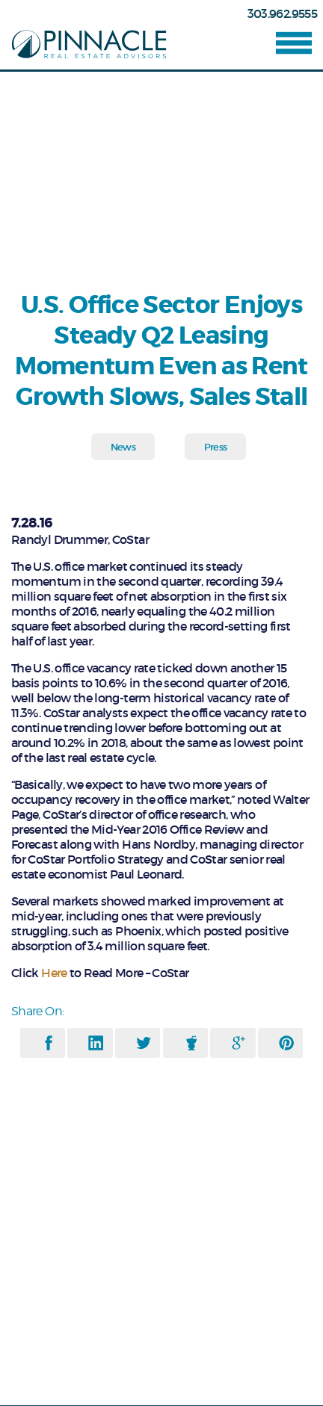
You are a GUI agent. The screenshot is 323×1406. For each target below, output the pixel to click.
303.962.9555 (282, 13)
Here (54, 972)
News (123, 447)
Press (215, 447)
